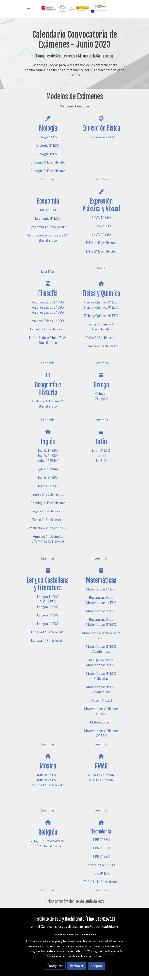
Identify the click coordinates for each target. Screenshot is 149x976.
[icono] (47, 118)
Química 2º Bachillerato (101, 346)
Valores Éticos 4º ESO (48, 321)
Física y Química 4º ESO (101, 316)
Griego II (101, 399)
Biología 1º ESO (47, 137)
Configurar (55, 966)
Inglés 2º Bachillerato (48, 511)
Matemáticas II (101, 722)
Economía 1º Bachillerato (47, 227)
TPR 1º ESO (101, 839)
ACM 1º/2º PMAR (101, 775)
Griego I (101, 393)
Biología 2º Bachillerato (47, 171)
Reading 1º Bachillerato (47, 503)
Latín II (101, 460)
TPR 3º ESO (101, 856)
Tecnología (101, 831)
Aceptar (96, 966)
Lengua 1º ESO (48, 597)
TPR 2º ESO (101, 848)
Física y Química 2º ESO (101, 302)
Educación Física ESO (101, 137)
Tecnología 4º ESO (101, 865)
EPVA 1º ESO (101, 217)
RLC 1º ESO (48, 602)
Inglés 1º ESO (48, 450)
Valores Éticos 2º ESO (48, 307)
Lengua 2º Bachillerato (47, 640)
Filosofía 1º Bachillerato (48, 329)
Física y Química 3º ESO (101, 307)
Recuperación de (101, 597)
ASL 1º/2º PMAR (101, 780)
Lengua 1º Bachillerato (47, 632)
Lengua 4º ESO (48, 624)
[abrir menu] (28, 9)
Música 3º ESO (47, 780)
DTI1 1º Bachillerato (101, 243)
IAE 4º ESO (48, 210)
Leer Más (101, 179)
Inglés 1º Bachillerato (48, 494)
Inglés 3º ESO (48, 477)
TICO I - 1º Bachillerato (101, 882)
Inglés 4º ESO (48, 486)
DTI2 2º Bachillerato (101, 251)
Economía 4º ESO (47, 218)
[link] (74, 9)
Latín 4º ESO (101, 450)
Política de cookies (89, 956)
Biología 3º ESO (47, 145)
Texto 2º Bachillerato (47, 520)
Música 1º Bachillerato (47, 785)
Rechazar (77, 966)
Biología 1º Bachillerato (47, 162)
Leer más (48, 179)
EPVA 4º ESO (101, 234)
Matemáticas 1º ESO (101, 589)
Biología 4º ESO (47, 154)
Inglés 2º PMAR (47, 469)
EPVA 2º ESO (101, 226)
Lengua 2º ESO (48, 607)
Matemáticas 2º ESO (101, 611)
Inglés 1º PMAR (47, 460)
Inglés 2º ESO (48, 456)
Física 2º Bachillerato (101, 338)
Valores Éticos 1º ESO (48, 302)
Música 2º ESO (47, 775)
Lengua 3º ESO (48, 615)
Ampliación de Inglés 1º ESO (47, 528)
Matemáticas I (101, 700)
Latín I (101, 456)
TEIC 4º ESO (101, 873)
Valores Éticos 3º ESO (48, 312)
